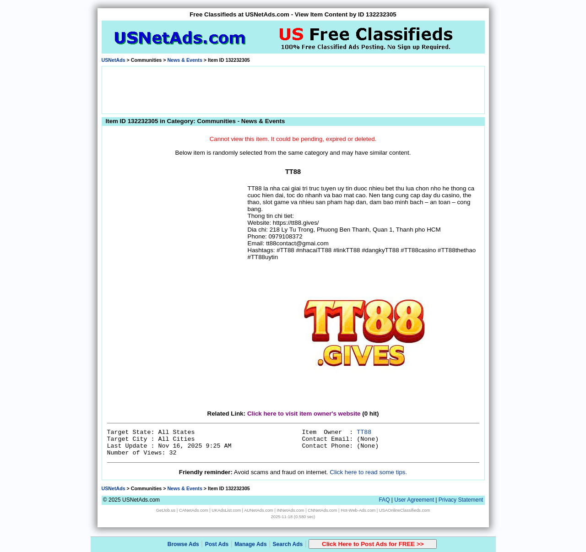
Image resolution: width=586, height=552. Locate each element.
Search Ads (288, 544)
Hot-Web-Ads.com (358, 510)
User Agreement (414, 500)
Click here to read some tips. (368, 472)
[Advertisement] (293, 89)
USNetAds (113, 60)
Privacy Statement (461, 500)
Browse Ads (183, 544)
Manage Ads (250, 544)
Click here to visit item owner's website (304, 413)
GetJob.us (166, 510)
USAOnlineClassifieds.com (404, 510)
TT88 (364, 432)
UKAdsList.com (226, 510)
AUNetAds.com (258, 510)
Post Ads (217, 544)
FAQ (384, 500)
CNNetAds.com (322, 510)
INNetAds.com (290, 510)
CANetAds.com (193, 510)
